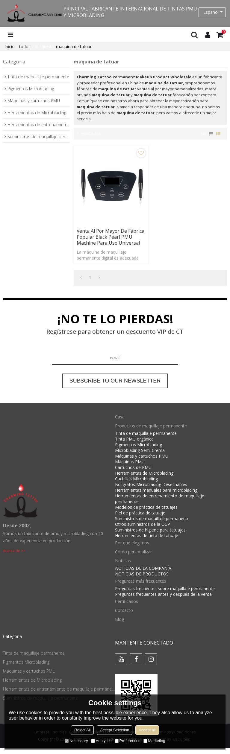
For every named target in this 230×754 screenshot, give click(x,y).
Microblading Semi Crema (140, 456)
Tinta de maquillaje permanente (146, 439)
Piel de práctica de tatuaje (140, 519)
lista (211, 134)
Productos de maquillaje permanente (151, 432)
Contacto (124, 616)
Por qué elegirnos (132, 549)
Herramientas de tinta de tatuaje (146, 542)
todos (25, 46)
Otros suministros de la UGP (142, 530)
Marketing (154, 740)
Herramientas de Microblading (144, 479)
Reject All (82, 730)
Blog (119, 625)
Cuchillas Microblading (136, 485)
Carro (224, 32)
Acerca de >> (14, 556)
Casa (120, 423)
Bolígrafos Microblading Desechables (151, 490)
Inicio (9, 46)
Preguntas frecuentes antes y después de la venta (163, 600)
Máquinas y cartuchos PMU (141, 462)
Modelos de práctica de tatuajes (146, 513)
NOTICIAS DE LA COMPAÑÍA (143, 574)
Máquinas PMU (130, 468)
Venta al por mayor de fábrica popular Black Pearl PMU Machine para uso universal (107, 240)
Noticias (123, 567)
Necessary (76, 740)
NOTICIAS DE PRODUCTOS (142, 580)
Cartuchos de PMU (133, 473)
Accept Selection (114, 730)
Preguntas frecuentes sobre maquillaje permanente (165, 595)
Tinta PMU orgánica (134, 445)
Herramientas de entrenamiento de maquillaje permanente (159, 505)
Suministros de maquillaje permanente (152, 525)
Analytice (101, 740)
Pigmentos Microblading (138, 451)
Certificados (126, 607)
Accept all (147, 730)
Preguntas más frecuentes (140, 587)
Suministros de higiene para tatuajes (150, 536)
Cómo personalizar (133, 558)
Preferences (127, 740)
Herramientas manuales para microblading (156, 496)
